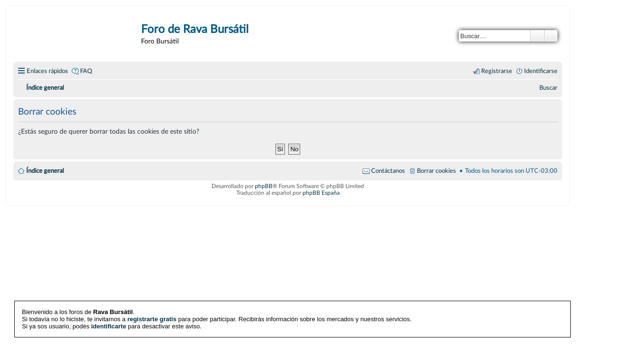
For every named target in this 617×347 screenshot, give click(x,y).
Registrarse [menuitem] (496, 71)
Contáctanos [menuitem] (388, 171)
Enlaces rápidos (47, 71)
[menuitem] (548, 87)
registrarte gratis (151, 319)
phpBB (264, 186)
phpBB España (321, 193)
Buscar (537, 36)
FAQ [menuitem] (86, 71)
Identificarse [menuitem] (540, 71)
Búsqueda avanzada (551, 36)
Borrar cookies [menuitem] (436, 171)
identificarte (108, 326)
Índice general (45, 171)
